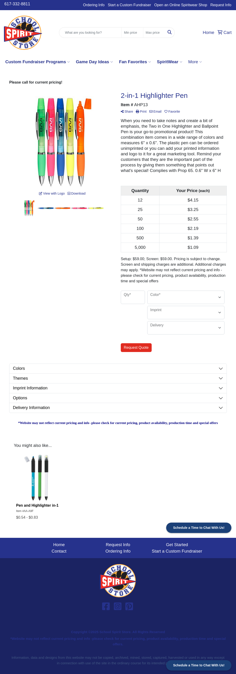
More (195, 62)
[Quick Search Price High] (154, 32)
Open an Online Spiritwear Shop (180, 5)
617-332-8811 (17, 4)
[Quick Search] (90, 32)
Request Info (220, 5)
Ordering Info (93, 5)
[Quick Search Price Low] (132, 32)
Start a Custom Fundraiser (129, 5)
